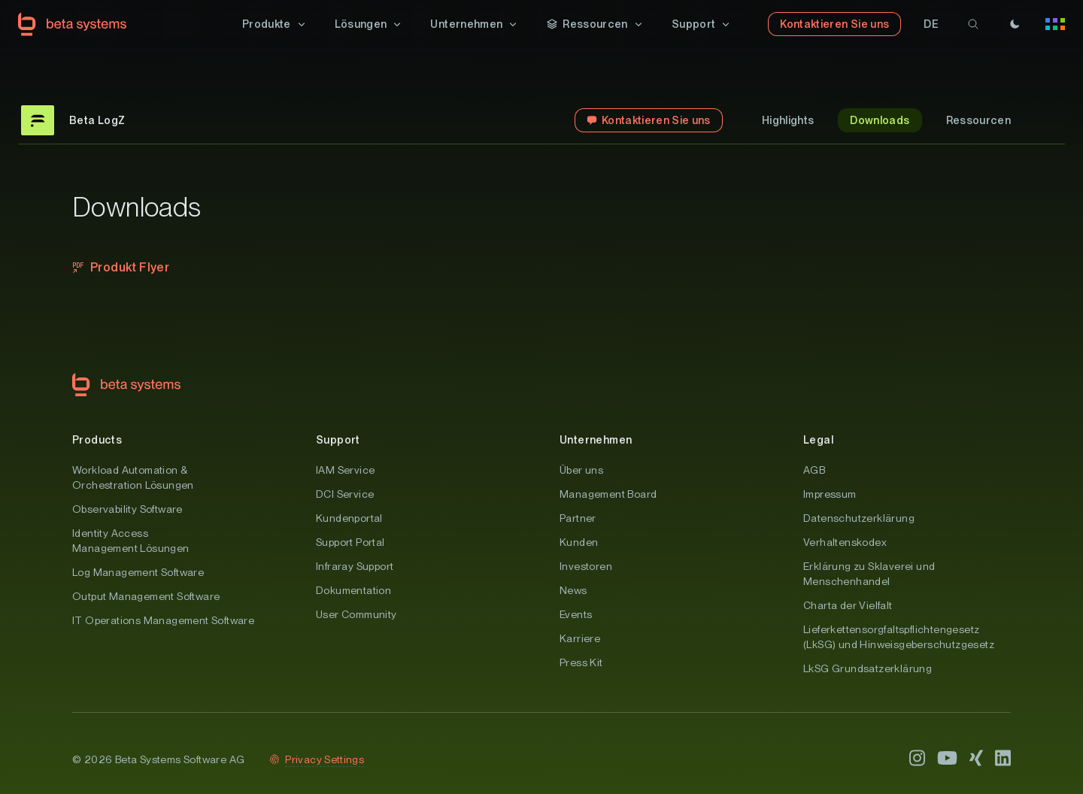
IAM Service (345, 470)
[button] (275, 24)
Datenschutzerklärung (859, 518)
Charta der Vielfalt (848, 605)
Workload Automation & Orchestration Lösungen (133, 477)
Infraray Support (354, 566)
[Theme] (1014, 24)
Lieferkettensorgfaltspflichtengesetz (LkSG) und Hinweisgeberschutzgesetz (898, 636)
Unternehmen (596, 440)
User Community (356, 614)
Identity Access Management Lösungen (131, 540)
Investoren (586, 566)
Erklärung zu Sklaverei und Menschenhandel (869, 573)
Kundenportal (349, 518)
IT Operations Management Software (163, 620)
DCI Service (345, 494)
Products (97, 440)
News (573, 590)
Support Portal (350, 542)
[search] (973, 24)
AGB (814, 470)
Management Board (608, 494)
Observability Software (127, 509)
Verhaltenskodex (845, 542)
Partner (578, 518)
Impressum (830, 494)
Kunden (579, 542)
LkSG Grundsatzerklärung (867, 668)
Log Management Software (138, 572)
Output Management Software (146, 596)
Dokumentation (353, 590)
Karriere (580, 638)
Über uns (581, 470)
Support (338, 440)
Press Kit (581, 662)
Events (576, 614)
